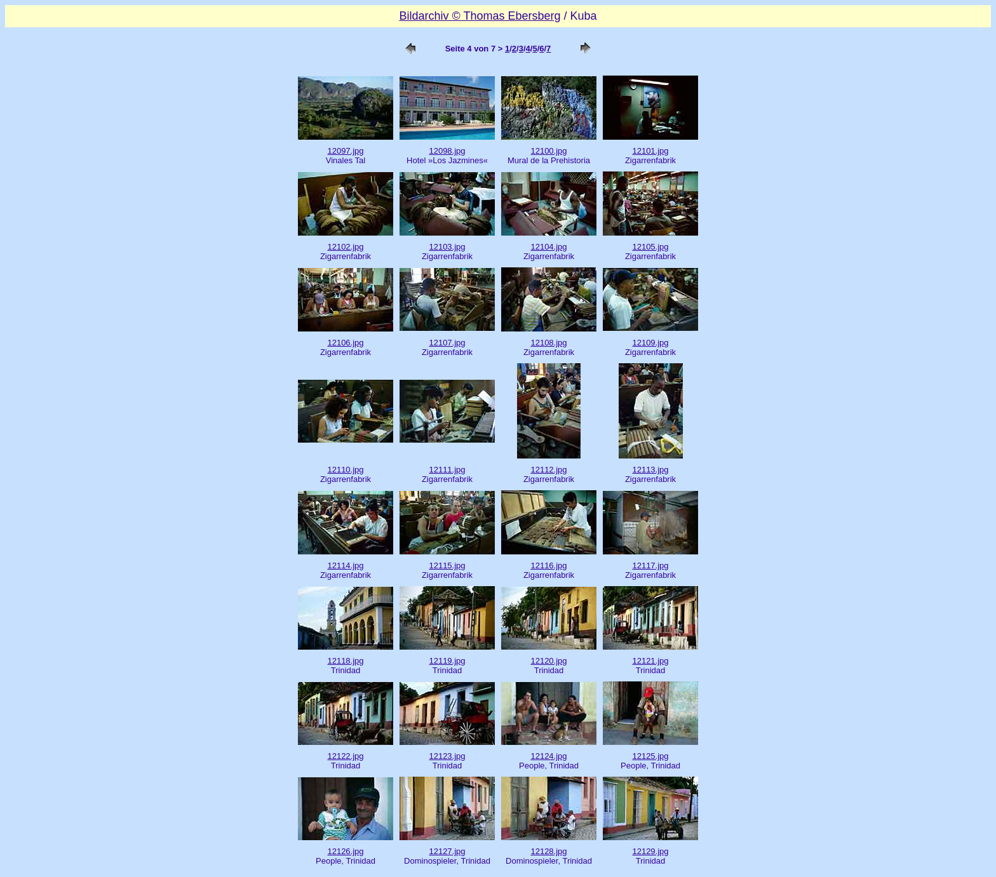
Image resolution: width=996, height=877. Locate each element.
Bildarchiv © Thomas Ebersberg (479, 16)
